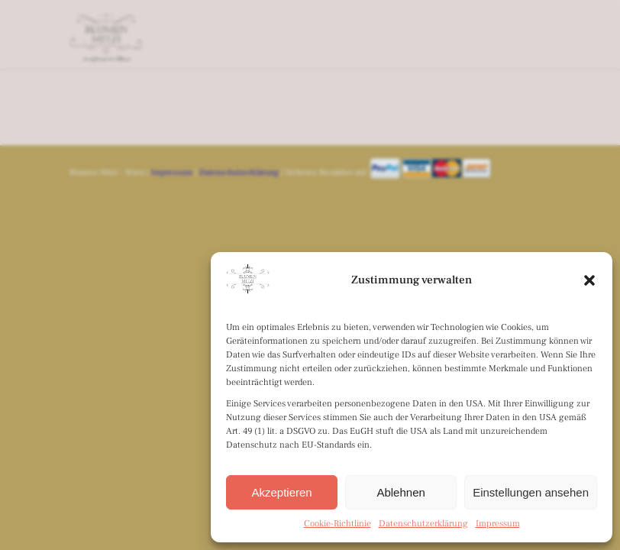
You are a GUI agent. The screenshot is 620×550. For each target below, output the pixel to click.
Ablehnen (400, 492)
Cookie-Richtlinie (337, 523)
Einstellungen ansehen (531, 492)
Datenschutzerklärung (423, 523)
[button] (589, 280)
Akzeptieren (281, 492)
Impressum (498, 523)
